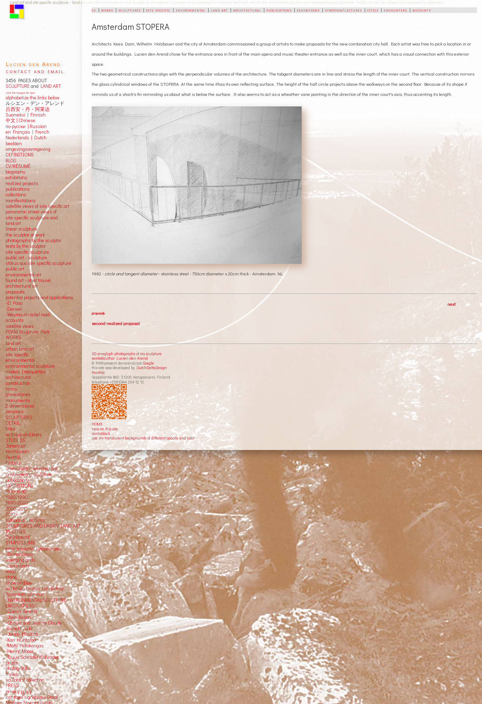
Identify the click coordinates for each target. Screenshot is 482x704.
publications (279, 10)
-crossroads (17, 566)
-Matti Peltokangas (25, 645)
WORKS (13, 337)
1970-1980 (16, 491)
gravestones (18, 394)
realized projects (22, 183)
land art (219, 10)
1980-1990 (17, 497)
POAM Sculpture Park (27, 332)
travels (12, 674)
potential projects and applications (39, 297)
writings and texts (24, 434)
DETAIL (13, 423)
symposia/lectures (343, 10)
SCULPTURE (18, 86)
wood (11, 571)
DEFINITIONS (20, 155)
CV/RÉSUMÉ (18, 166)
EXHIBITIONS (20, 486)
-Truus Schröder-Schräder (32, 657)
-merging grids (20, 560)
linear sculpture (21, 229)
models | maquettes (26, 371)
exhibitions (308, 10)
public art (15, 269)
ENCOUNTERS (20, 606)
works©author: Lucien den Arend (120, 358)
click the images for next (20, 92)
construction (18, 383)
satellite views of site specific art (37, 206)
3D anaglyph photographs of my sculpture (127, 353)
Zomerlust (16, 446)
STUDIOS (15, 440)
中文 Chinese (20, 120)
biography (15, 172)
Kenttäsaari (17, 451)
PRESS (12, 685)
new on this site (105, 428)
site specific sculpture (27, 252)
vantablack (101, 433)
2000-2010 (17, 509)
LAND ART (50, 86)
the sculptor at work (25, 235)
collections (16, 194)
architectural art (22, 286)
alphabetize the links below (33, 97)
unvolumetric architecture (31, 468)
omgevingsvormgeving (28, 149)
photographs (18, 668)
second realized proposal (116, 323)
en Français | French (27, 132)
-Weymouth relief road (28, 314)
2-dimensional (20, 406)
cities (372, 10)
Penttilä (98, 372)
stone (11, 577)
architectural (247, 10)
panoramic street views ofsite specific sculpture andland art (32, 217)
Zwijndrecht (18, 537)
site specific (158, 10)
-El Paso (14, 303)
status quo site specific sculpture (38, 263)
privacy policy (19, 691)
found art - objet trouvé (28, 280)
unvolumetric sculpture (29, 474)
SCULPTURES (19, 417)
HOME (97, 424)
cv (94, 10)
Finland (13, 463)
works (107, 10)
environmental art (23, 275)
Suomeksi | (17, 115)
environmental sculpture (30, 366)
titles (10, 428)
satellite (13, 326)
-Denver (14, 309)
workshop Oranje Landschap (35, 588)
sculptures (129, 10)
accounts (421, 10)
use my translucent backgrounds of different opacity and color (143, 438)
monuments (18, 400)
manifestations (21, 200)
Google (148, 363)
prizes (12, 663)
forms (11, 389)
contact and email (35, 71)
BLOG (11, 160)
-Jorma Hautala (22, 634)
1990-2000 (17, 503)
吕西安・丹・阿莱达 (28, 109)
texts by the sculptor (26, 246)
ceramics (15, 411)
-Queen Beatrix (21, 611)
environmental (190, 10)
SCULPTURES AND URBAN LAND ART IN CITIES (43, 529)
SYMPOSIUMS (20, 543)
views (28, 326)
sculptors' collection (25, 680)
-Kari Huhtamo (21, 640)
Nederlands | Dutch (26, 137)
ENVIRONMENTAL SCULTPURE (36, 600)
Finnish (37, 115)
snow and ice (19, 583)
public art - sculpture (26, 257)
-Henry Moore (20, 651)
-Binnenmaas (19, 554)
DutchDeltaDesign (152, 367)
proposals (98, 313)
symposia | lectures (25, 520)
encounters (395, 10)
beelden (14, 143)
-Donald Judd (19, 628)
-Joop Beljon (18, 617)
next (451, 304)
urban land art (20, 349)
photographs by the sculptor (33, 240)
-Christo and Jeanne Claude (34, 623)
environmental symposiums (33, 548)
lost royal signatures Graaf (32, 697)
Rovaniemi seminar (25, 594)
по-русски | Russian (26, 126)
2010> (12, 514)
